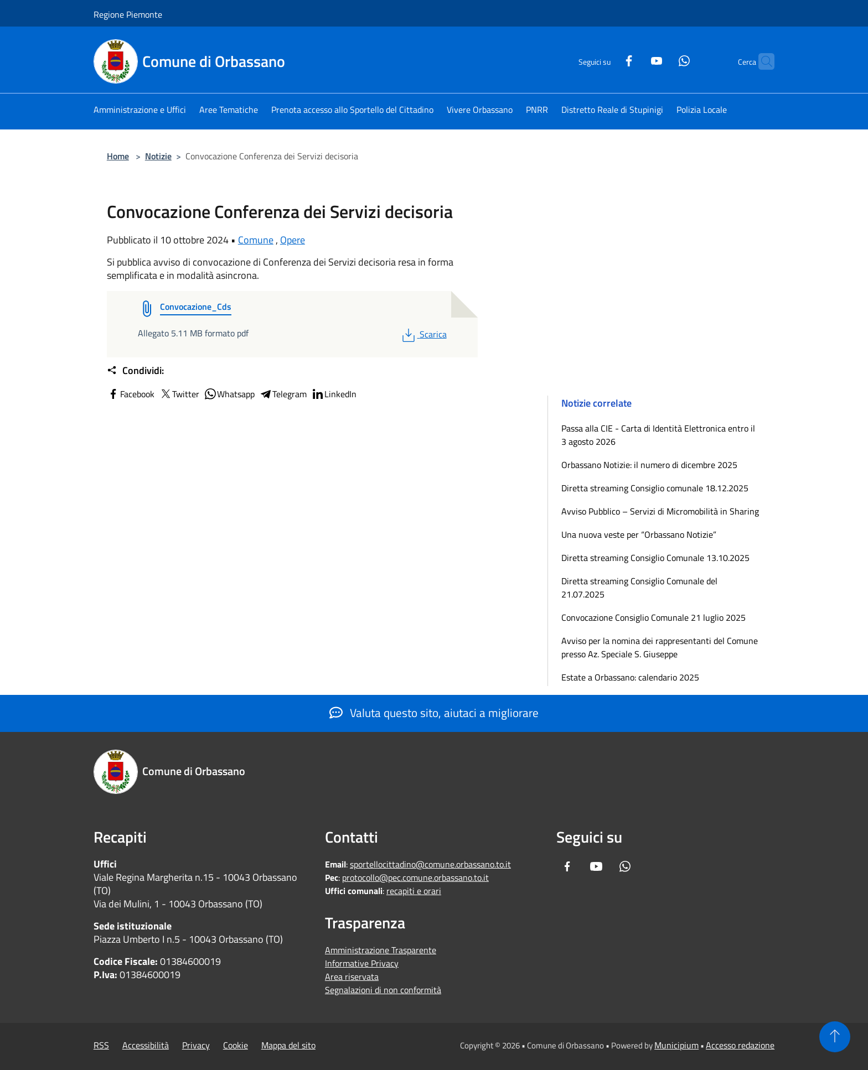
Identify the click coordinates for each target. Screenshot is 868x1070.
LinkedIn (333, 394)
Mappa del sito (288, 1045)
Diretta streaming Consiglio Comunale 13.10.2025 (655, 557)
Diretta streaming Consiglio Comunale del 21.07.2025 (639, 587)
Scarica (423, 334)
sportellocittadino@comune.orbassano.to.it (430, 864)
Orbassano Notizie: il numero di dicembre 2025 (649, 464)
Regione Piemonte (128, 14)
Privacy (196, 1045)
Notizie (158, 156)
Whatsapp (229, 394)
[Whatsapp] (663, 59)
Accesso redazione (740, 1045)
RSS (101, 1045)
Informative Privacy (362, 963)
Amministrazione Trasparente (380, 950)
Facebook (130, 394)
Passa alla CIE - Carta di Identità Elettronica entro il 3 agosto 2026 (658, 435)
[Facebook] (607, 59)
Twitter (179, 394)
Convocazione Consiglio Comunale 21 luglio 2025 (653, 617)
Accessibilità (145, 1045)
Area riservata (352, 976)
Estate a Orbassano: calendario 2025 (630, 677)
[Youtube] (635, 59)
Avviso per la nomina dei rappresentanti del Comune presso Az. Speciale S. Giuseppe (659, 647)
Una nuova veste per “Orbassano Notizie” (640, 534)
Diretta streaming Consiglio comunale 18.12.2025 (654, 488)
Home (118, 156)
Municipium (676, 1045)
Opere (292, 239)
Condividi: (135, 370)
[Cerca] (761, 61)
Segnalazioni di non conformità (383, 989)
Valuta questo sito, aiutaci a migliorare (434, 712)
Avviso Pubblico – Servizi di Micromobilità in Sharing (660, 511)
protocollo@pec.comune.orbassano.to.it (415, 877)
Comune (255, 239)
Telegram (283, 394)
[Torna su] (834, 1036)
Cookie (235, 1045)
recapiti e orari (413, 890)
